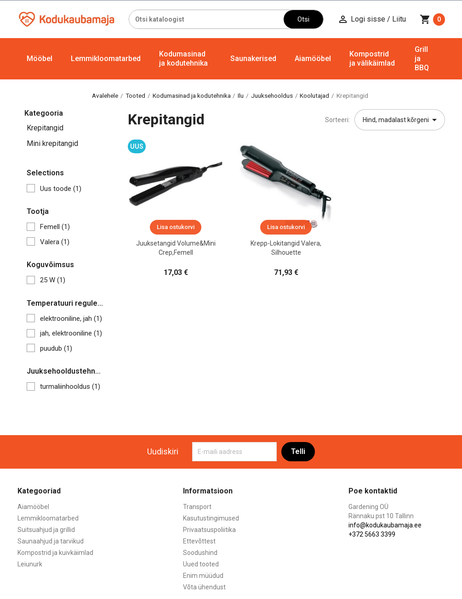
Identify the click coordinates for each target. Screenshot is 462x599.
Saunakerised (253, 58)
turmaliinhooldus (70, 386)
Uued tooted (201, 564)
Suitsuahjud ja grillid (46, 529)
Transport (197, 506)
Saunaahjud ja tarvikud (50, 541)
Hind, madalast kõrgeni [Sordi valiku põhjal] (401, 119)
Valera (54, 242)
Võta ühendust (204, 587)
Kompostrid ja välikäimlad (372, 58)
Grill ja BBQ (422, 58)
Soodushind (200, 552)
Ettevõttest (199, 541)
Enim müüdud (203, 575)
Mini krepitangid (52, 143)
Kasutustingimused (211, 518)
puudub (56, 348)
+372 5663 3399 (371, 534)
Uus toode (60, 189)
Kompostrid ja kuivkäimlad (55, 552)
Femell (55, 227)
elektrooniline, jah (71, 318)
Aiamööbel (313, 58)
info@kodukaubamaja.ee (385, 525)
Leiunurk (29, 564)
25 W (52, 280)
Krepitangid (45, 127)
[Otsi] (206, 19)
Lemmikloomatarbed (106, 58)
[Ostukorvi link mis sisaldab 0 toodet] (432, 19)
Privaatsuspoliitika (209, 529)
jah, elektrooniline (71, 333)
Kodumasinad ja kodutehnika (183, 58)
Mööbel (39, 58)
